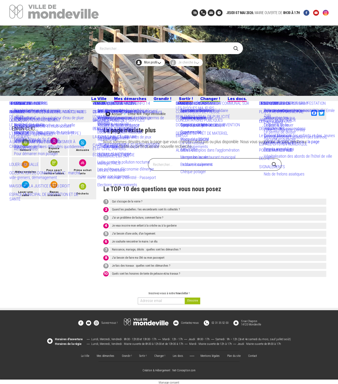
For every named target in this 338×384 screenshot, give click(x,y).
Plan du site (236, 354)
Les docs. (249, 100)
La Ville (86, 100)
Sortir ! (189, 100)
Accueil (116, 117)
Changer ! (217, 100)
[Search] (166, 46)
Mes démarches (123, 100)
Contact (256, 354)
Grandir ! (162, 100)
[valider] (192, 303)
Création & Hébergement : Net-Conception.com (169, 369)
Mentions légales (211, 354)
